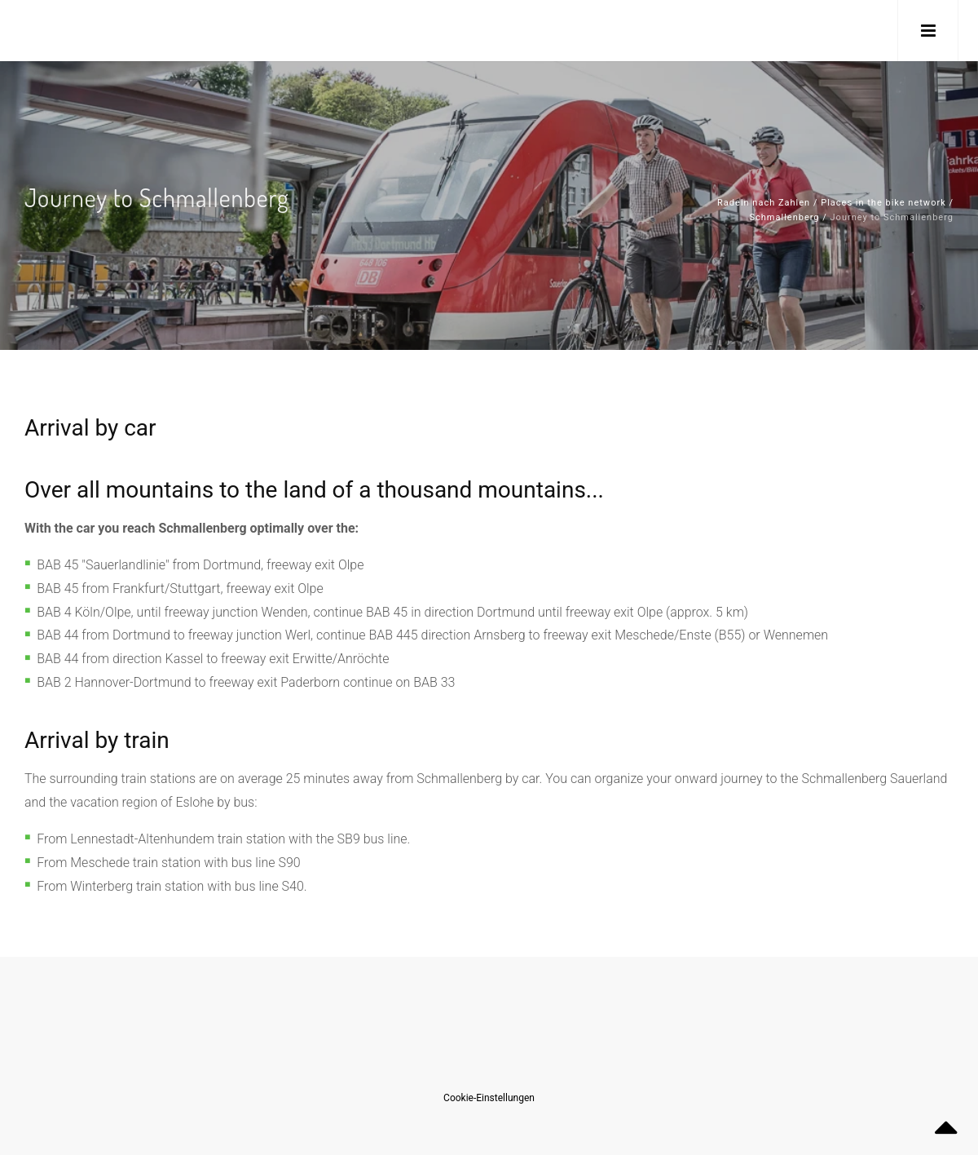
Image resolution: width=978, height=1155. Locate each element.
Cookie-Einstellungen (489, 1098)
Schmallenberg (785, 217)
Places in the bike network (883, 202)
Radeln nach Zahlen (763, 202)
